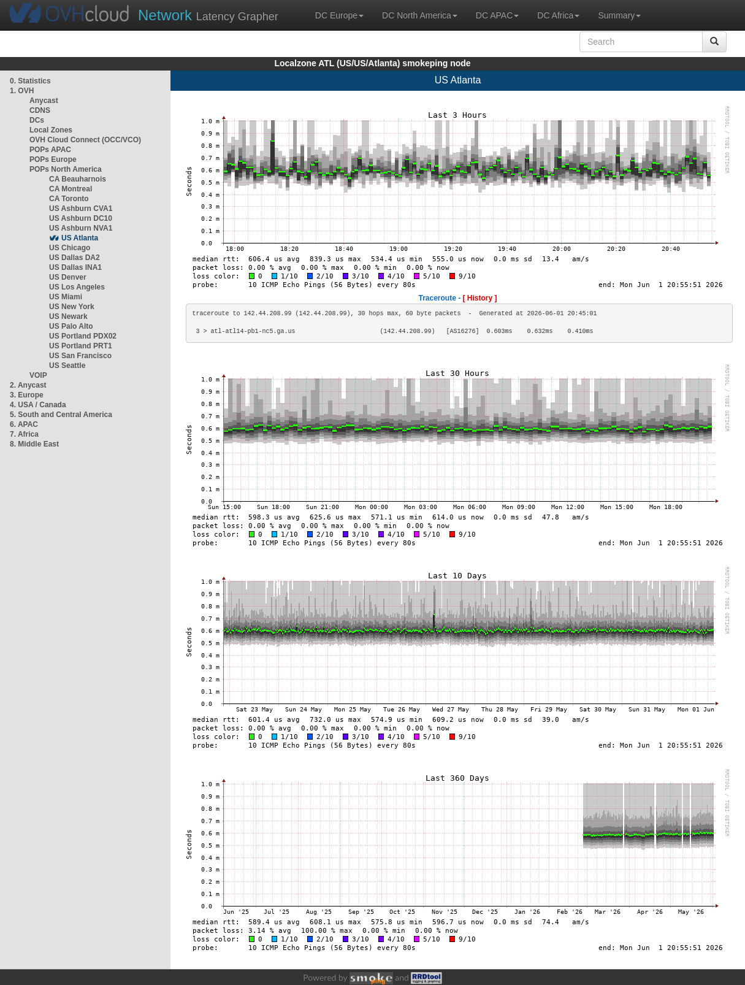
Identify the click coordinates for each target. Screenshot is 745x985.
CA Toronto (69, 198)
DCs (36, 120)
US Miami (65, 297)
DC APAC (497, 15)
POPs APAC (50, 149)
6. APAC (24, 424)
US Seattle (67, 365)
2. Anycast (28, 385)
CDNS (39, 110)
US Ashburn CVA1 (80, 208)
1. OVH (22, 90)
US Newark (68, 316)
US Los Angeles (77, 287)
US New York (71, 306)
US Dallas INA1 (75, 267)
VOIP (38, 375)
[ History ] (480, 298)
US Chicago (69, 247)
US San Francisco (80, 355)
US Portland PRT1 (80, 346)
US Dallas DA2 (74, 257)
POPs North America (65, 169)
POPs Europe (53, 159)
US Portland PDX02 (83, 336)
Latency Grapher (208, 15)
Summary (619, 15)
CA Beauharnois (77, 179)
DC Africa (558, 15)
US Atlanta (79, 238)
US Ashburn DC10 (80, 218)
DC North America (419, 15)
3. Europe (27, 395)
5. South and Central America (61, 414)
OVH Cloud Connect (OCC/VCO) (85, 140)
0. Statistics (30, 81)
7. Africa (24, 434)
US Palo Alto (71, 326)
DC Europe (339, 15)
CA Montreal (70, 189)
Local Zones (50, 130)
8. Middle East (34, 444)
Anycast (43, 100)
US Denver (67, 277)
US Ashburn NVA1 (80, 228)
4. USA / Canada (38, 405)
